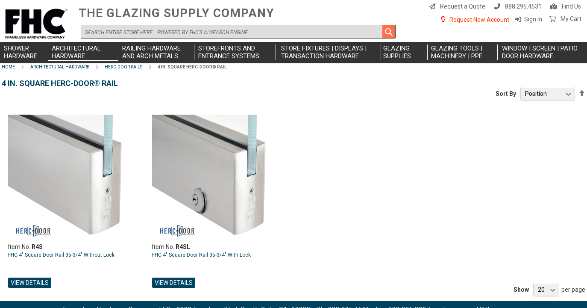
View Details (30, 282)
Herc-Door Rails (123, 67)
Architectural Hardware (59, 67)
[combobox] (238, 31)
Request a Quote (462, 6)
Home (8, 67)
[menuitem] (25, 52)
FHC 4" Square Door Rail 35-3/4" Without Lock (61, 255)
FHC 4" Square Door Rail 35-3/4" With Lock (201, 255)
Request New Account (479, 19)
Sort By (506, 93)
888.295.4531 (523, 6)
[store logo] (38, 24)
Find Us (571, 6)
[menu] (293, 52)
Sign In (533, 19)
